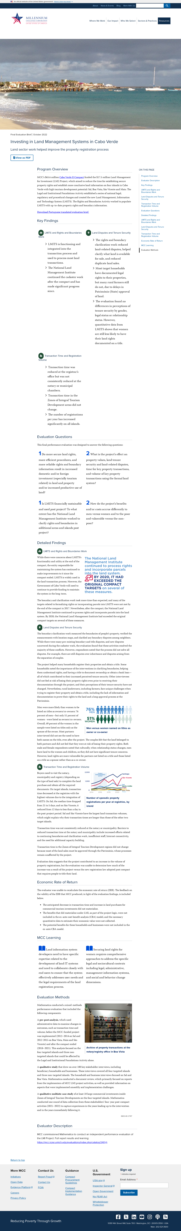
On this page (146, 170)
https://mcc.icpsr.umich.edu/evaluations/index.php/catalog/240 (71, 1142)
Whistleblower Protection (100, 1203)
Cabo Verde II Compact (71, 178)
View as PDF (22, 158)
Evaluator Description (150, 180)
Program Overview (149, 176)
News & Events (107, 5)
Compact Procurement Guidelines (72, 1180)
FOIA (41, 1187)
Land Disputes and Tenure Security (152, 198)
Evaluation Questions (150, 210)
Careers (15, 1193)
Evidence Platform (20, 1187)
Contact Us (44, 1182)
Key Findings (146, 185)
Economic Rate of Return (152, 240)
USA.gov (97, 1180)
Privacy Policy (18, 1198)
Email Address (129, 1179)
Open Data (17, 1182)
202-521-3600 (162, 1226)
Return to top (18, 1160)
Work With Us (129, 5)
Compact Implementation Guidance (73, 1191)
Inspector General (102, 1186)
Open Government (103, 1191)
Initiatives (16, 1177)
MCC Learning (147, 245)
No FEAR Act (100, 1196)
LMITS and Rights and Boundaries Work (150, 191)
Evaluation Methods (149, 250)
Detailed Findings (148, 215)
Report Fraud (45, 1177)
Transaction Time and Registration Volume (150, 205)
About (95, 5)
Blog (118, 5)
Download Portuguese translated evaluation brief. (63, 212)
